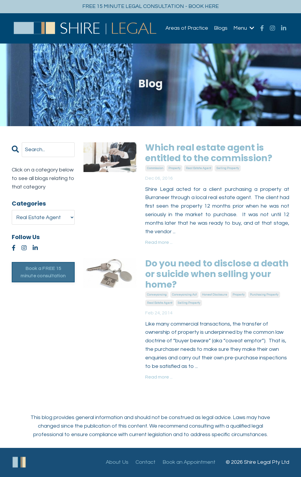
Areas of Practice (186, 28)
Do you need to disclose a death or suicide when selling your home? (217, 274)
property (174, 168)
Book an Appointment (189, 462)
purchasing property (264, 294)
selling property (227, 168)
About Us (117, 462)
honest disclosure (214, 294)
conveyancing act (184, 294)
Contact (145, 462)
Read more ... (159, 242)
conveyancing (157, 294)
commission (155, 168)
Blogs (221, 28)
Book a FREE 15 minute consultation (43, 272)
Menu (243, 28)
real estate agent (198, 168)
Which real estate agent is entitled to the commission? (208, 153)
